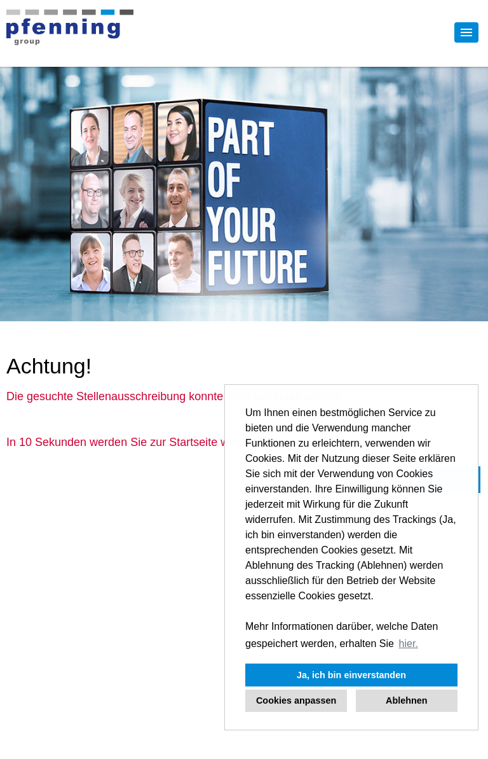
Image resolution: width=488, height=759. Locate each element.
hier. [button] (408, 643)
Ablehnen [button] (407, 700)
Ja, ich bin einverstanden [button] (351, 675)
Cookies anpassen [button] (296, 700)
